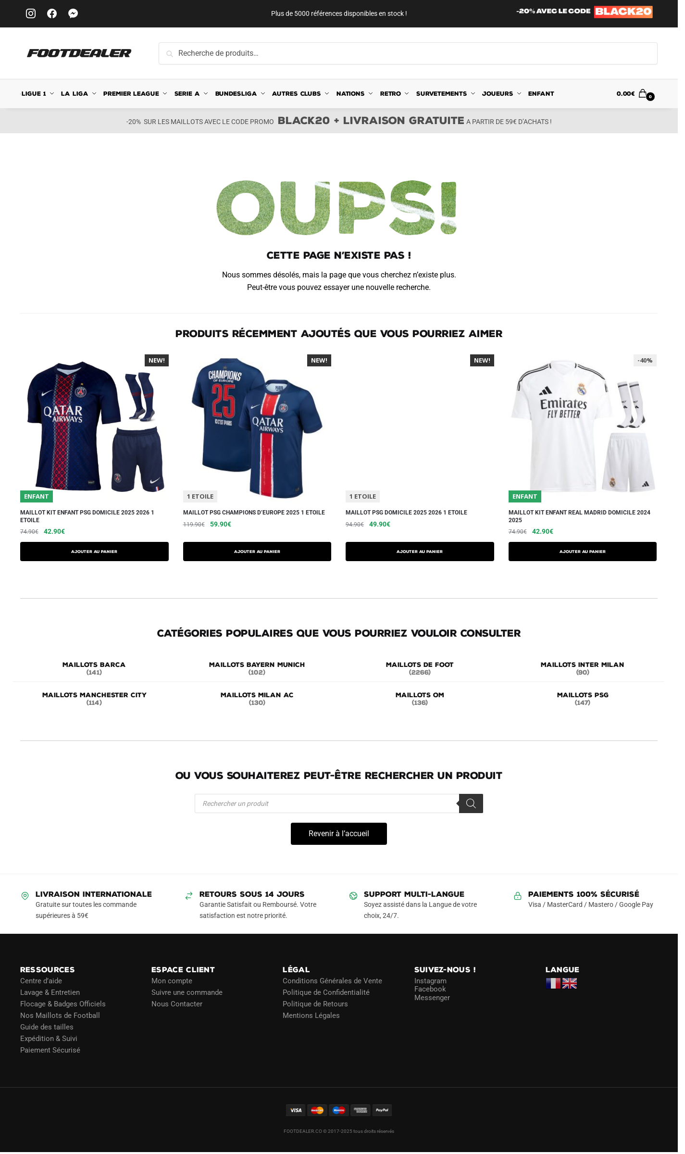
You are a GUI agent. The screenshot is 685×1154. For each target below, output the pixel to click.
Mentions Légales (311, 1015)
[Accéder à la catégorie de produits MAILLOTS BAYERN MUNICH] (257, 669)
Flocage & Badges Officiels (63, 1004)
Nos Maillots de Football (60, 1015)
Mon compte (171, 981)
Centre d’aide (41, 981)
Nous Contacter (176, 1004)
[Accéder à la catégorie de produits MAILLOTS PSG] (582, 699)
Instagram (430, 981)
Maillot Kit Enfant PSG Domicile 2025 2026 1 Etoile (87, 516)
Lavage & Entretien (50, 992)
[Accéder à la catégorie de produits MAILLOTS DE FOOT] (419, 669)
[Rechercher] (471, 803)
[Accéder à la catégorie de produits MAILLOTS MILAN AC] (257, 699)
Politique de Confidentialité (326, 992)
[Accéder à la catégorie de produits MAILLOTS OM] (419, 699)
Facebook (430, 989)
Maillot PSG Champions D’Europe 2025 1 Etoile (254, 512)
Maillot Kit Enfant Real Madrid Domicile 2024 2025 (579, 516)
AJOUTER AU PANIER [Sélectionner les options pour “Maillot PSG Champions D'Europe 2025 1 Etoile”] (257, 551)
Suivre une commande (187, 992)
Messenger (432, 997)
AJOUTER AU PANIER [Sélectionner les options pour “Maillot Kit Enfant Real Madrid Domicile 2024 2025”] (583, 551)
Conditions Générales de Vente (332, 981)
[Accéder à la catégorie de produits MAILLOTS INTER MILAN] (582, 669)
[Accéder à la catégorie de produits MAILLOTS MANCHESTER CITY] (94, 699)
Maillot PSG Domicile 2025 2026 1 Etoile (406, 512)
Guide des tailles (47, 1027)
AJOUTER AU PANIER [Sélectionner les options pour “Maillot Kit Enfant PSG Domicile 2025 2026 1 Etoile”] (94, 551)
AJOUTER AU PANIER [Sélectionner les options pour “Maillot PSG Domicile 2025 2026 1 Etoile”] (420, 551)
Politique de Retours (315, 1004)
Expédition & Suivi (48, 1038)
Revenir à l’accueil (339, 833)
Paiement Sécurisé (50, 1050)
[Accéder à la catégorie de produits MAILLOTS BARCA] (94, 669)
